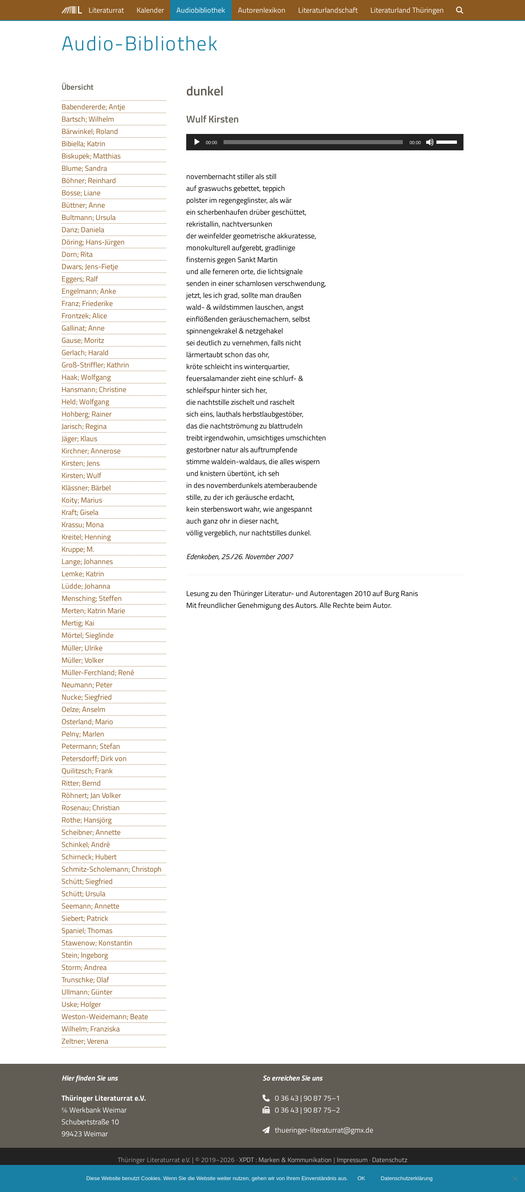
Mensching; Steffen (92, 598)
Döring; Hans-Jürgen (93, 241)
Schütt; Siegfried (87, 881)
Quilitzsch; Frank (87, 770)
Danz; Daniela (83, 229)
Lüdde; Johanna (86, 585)
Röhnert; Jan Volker (91, 795)
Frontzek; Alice (84, 315)
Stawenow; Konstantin (97, 942)
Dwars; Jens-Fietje (90, 266)
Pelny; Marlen (83, 733)
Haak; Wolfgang (86, 377)
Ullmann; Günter (87, 991)
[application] (324, 142)
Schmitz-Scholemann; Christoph (112, 869)
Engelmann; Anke (89, 291)
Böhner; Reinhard (89, 180)
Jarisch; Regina (84, 426)
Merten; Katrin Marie (93, 610)
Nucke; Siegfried (87, 697)
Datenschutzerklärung (407, 1179)
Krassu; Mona (83, 524)
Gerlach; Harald (85, 352)
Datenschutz (389, 1160)
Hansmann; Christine (94, 389)
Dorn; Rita (77, 254)
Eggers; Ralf (80, 278)
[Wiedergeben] (197, 142)
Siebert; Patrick (85, 918)
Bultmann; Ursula (89, 217)
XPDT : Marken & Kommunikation (285, 1160)
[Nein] (515, 1178)
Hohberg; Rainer (87, 413)
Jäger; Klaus (79, 438)
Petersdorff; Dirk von (94, 758)
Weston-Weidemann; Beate (105, 1016)
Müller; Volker (83, 660)
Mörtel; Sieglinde (88, 635)
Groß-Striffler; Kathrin (95, 364)
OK (361, 1179)
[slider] (313, 142)
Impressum (352, 1160)
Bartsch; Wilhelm (88, 119)
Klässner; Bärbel (86, 487)
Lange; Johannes (87, 561)
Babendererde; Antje (93, 106)
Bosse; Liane (81, 192)
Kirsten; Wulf (81, 475)
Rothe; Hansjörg (87, 819)
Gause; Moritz (83, 340)
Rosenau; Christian (91, 807)
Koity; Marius (82, 499)
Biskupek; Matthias (91, 155)
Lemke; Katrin (83, 573)
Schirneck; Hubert (89, 856)
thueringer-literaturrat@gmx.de (317, 1129)
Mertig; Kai (78, 622)
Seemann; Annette (90, 905)
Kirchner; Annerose (91, 450)
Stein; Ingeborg (85, 955)
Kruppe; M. (78, 549)
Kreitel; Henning (86, 536)
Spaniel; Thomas (87, 930)
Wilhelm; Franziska (91, 1028)
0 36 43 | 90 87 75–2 (301, 1109)
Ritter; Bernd (81, 783)
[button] (460, 10)
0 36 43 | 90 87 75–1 (301, 1098)
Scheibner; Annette (91, 832)
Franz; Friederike (87, 303)
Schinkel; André (86, 844)
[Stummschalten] (430, 142)
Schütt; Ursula (83, 893)
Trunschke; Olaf (85, 979)
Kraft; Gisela (80, 512)
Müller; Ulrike (82, 647)
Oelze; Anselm (83, 709)
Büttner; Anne (83, 205)
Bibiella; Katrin (83, 143)
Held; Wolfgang (85, 401)
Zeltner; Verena (85, 1041)
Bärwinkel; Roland (90, 131)
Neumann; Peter (87, 684)
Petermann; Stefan (91, 746)
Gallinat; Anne (83, 327)
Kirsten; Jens (81, 463)
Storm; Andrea (84, 967)
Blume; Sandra (84, 168)
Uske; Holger (81, 1004)
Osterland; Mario (87, 721)
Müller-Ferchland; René (98, 672)
